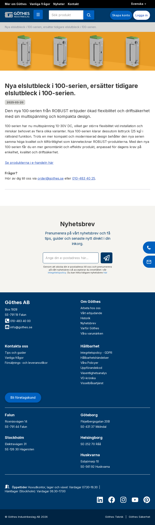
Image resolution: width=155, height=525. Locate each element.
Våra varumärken (92, 333)
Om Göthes (91, 301)
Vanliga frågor (40, 4)
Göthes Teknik (114, 516)
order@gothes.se (51, 178)
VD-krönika (88, 378)
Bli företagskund (23, 397)
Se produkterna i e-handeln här (29, 163)
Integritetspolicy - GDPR (96, 352)
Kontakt (73, 4)
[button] (38, 14)
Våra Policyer (89, 362)
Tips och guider (15, 352)
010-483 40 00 (18, 321)
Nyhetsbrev (88, 323)
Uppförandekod (91, 367)
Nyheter (59, 4)
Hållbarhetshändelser (95, 357)
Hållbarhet (90, 346)
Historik (85, 318)
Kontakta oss (16, 346)
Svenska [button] (138, 3)
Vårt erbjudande (91, 313)
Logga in (141, 15)
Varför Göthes (90, 328)
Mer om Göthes (16, 4)
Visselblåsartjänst (92, 383)
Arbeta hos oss (91, 308)
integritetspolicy (57, 272)
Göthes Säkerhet (139, 516)
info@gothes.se (18, 327)
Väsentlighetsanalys (94, 373)
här (105, 272)
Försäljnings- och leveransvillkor (26, 362)
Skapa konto (121, 15)
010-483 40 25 (83, 178)
